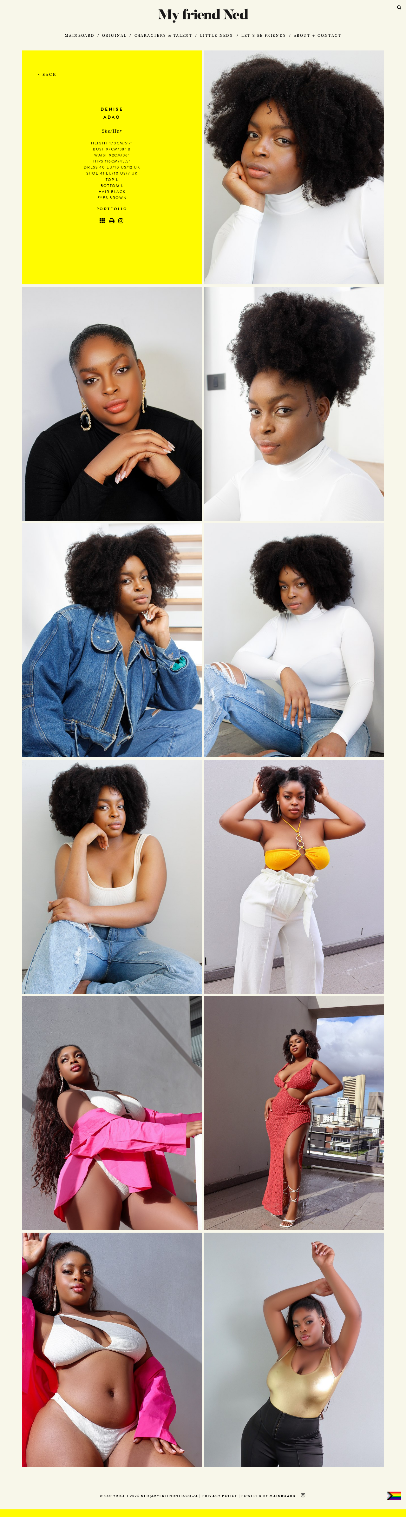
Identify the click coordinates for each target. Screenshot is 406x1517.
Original (114, 35)
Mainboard (80, 35)
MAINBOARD (283, 1496)
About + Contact (317, 35)
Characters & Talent (163, 35)
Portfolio (112, 209)
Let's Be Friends (263, 35)
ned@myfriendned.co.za (169, 1496)
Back (47, 74)
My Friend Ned (203, 16)
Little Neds (216, 35)
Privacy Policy (220, 1496)
